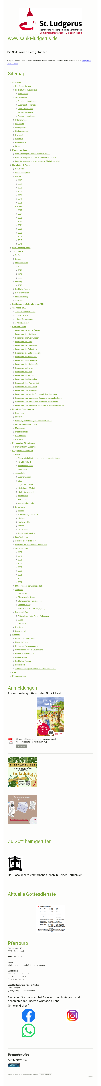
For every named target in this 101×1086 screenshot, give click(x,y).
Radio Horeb (20, 665)
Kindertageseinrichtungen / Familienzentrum (33, 420)
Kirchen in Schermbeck (24, 653)
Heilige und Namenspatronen (27, 646)
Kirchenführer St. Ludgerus (26, 90)
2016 (20, 199)
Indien (20, 620)
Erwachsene (20, 507)
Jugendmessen (24, 477)
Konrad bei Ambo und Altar (26, 360)
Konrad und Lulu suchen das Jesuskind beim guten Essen (38, 398)
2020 (20, 184)
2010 (20, 567)
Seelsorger (19, 124)
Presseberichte (19, 676)
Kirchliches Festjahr (23, 661)
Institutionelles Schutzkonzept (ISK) (28, 304)
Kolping (21, 526)
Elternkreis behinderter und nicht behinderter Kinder (39, 458)
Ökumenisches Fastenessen (30, 601)
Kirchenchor (23, 518)
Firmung (18, 281)
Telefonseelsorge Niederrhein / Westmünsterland (35, 668)
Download (22, 746)
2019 (20, 187)
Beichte (18, 259)
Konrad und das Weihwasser (27, 338)
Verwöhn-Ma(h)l (24, 605)
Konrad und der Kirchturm (25, 334)
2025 (20, 210)
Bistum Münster (21, 642)
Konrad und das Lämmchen (26, 379)
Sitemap (35, 1074)
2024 (20, 214)
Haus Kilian (19, 413)
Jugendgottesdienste (27, 105)
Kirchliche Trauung (22, 289)
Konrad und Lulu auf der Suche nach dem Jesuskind (36, 394)
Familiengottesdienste (27, 101)
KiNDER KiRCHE (19, 327)
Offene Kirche (21, 120)
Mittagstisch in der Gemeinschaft (28, 586)
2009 (20, 571)
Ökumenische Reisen (26, 597)
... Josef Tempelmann (24, 319)
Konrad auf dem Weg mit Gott (27, 383)
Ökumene (19, 590)
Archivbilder (23, 94)
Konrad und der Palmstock (26, 349)
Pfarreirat (19, 135)
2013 (20, 560)
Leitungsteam (20, 127)
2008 (20, 563)
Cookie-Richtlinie (27, 1074)
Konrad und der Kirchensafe (26, 364)
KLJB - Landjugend (26, 492)
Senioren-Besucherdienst (25, 541)
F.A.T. (20, 481)
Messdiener (23, 496)
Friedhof (18, 417)
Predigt (18, 176)
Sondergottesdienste (27, 116)
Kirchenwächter (24, 522)
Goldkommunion (21, 548)
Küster (18, 146)
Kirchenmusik (20, 142)
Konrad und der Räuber (24, 375)
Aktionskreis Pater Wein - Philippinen (33, 616)
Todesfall (19, 300)
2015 (20, 203)
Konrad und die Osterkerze (26, 345)
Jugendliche (20, 473)
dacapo (21, 511)
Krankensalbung (21, 296)
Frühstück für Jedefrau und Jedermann (31, 544)
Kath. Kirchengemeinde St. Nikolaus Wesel (32, 154)
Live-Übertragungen (21, 248)
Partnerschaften (21, 612)
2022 (20, 221)
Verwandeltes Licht (26, 503)
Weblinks (16, 635)
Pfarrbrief (19, 206)
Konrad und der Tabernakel (26, 357)
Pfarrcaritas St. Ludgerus (23, 443)
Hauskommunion (22, 293)
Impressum (11, 1074)
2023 (20, 218)
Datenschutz (18, 1074)
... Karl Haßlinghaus (22, 323)
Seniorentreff (20, 631)
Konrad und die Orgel (23, 342)
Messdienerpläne (22, 172)
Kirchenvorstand (21, 131)
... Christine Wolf (21, 315)
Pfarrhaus (19, 139)
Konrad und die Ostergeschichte (28, 353)
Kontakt (15, 672)
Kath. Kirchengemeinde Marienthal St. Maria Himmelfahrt (38, 161)
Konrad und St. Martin (24, 368)
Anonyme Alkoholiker (26, 533)
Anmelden (90, 1077)
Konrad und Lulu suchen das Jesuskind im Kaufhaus (36, 402)
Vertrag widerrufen (45, 1074)
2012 (20, 556)
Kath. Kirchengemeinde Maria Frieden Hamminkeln (35, 157)
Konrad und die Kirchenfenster (27, 330)
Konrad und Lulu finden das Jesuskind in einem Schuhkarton (39, 405)
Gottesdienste (21, 97)
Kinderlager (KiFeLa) (26, 488)
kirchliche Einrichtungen (23, 409)
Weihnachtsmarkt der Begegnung (31, 608)
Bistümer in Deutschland (25, 638)
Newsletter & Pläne (21, 165)
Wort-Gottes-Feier (25, 109)
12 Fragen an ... (19, 308)
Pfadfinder (22, 499)
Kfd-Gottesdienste (25, 112)
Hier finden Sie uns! (23, 86)
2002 (20, 582)
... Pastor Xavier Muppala (25, 311)
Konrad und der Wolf (23, 372)
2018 (20, 191)
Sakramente (17, 251)
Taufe (17, 255)
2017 (20, 195)
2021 (20, 180)
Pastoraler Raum (19, 150)
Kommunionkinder (25, 466)
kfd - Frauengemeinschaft (28, 514)
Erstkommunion (21, 263)
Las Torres (22, 593)
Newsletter (19, 169)
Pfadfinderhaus (21, 432)
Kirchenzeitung (21, 657)
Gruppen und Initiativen (22, 451)
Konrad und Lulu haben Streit (27, 390)
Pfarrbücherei (20, 435)
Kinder (17, 454)
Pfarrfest (19, 627)
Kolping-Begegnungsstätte (26, 424)
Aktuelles (16, 82)
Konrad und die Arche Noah (26, 387)
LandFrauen (23, 529)
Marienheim (20, 428)
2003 (20, 578)
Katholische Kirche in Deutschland (29, 650)
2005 (20, 575)
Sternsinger (23, 469)
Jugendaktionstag (25, 484)
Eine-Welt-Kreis (21, 537)
